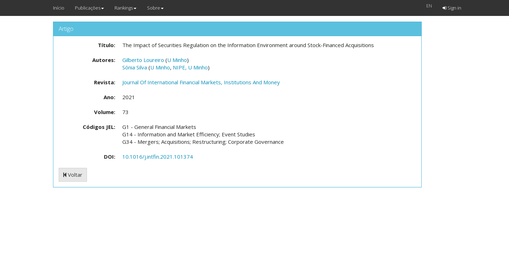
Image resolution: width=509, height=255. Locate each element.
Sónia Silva (134, 67)
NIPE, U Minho (190, 67)
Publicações (89, 8)
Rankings (125, 8)
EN (429, 5)
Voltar (72, 174)
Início (58, 8)
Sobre (155, 8)
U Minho (177, 59)
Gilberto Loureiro (143, 59)
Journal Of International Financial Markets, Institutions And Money (201, 82)
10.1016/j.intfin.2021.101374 (157, 156)
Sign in (452, 8)
